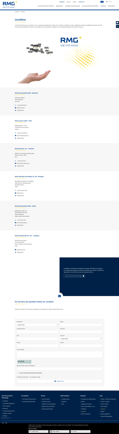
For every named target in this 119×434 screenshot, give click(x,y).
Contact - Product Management (108, 399)
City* (18, 335)
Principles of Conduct (86, 404)
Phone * (19, 342)
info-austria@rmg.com (23, 135)
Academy (103, 6)
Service (69, 2)
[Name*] (81, 324)
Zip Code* (62, 328)
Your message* (20, 349)
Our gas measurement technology (73, 276)
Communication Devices (9, 411)
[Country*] (81, 338)
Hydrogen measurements (72, 6)
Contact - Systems (105, 401)
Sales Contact (104, 406)
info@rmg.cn (20, 193)
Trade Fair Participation (106, 416)
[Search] (94, 2)
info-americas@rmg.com (23, 163)
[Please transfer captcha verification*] (59, 368)
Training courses (66, 399)
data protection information (34, 373)
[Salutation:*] (38, 324)
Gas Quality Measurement (28, 401)
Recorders (5, 408)
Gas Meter (5, 401)
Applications (59, 6)
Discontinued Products (47, 409)
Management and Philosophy (88, 399)
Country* (62, 335)
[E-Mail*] (81, 345)
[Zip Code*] (81, 331)
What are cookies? (33, 428)
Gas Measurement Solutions (90, 6)
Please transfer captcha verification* (26, 365)
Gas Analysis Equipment (8, 403)
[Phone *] (38, 345)
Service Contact (46, 399)
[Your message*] (59, 354)
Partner (103, 411)
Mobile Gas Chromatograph (48, 404)
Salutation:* (20, 321)
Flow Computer (6, 406)
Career (74, 2)
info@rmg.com (21, 108)
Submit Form (60, 381)
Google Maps (20, 110)
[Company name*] (38, 331)
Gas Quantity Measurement (29, 399)
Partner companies (85, 414)
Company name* (21, 328)
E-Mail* (62, 342)
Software (5, 416)
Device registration (105, 414)
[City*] (38, 338)
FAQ (63, 404)
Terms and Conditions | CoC (88, 406)
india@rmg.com (21, 250)
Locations (23, 11)
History (83, 401)
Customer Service (46, 401)
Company (61, 2)
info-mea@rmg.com (22, 222)
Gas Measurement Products (46, 6)
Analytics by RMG (7, 413)
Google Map (20, 225)
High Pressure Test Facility (48, 406)
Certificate (83, 409)
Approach (64, 401)
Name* (62, 321)
